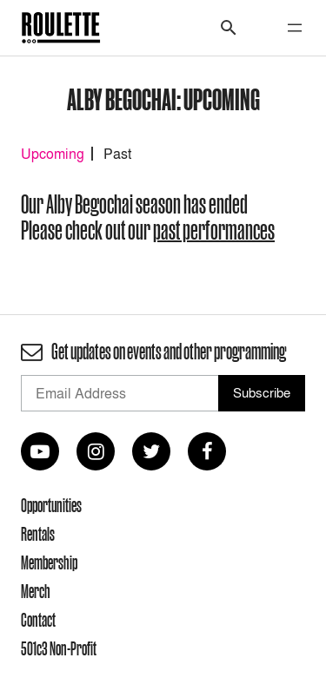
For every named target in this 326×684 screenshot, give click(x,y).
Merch (35, 591)
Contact (38, 619)
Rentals (38, 534)
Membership (49, 562)
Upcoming (52, 154)
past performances (214, 230)
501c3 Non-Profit (58, 648)
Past (117, 154)
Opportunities (51, 505)
